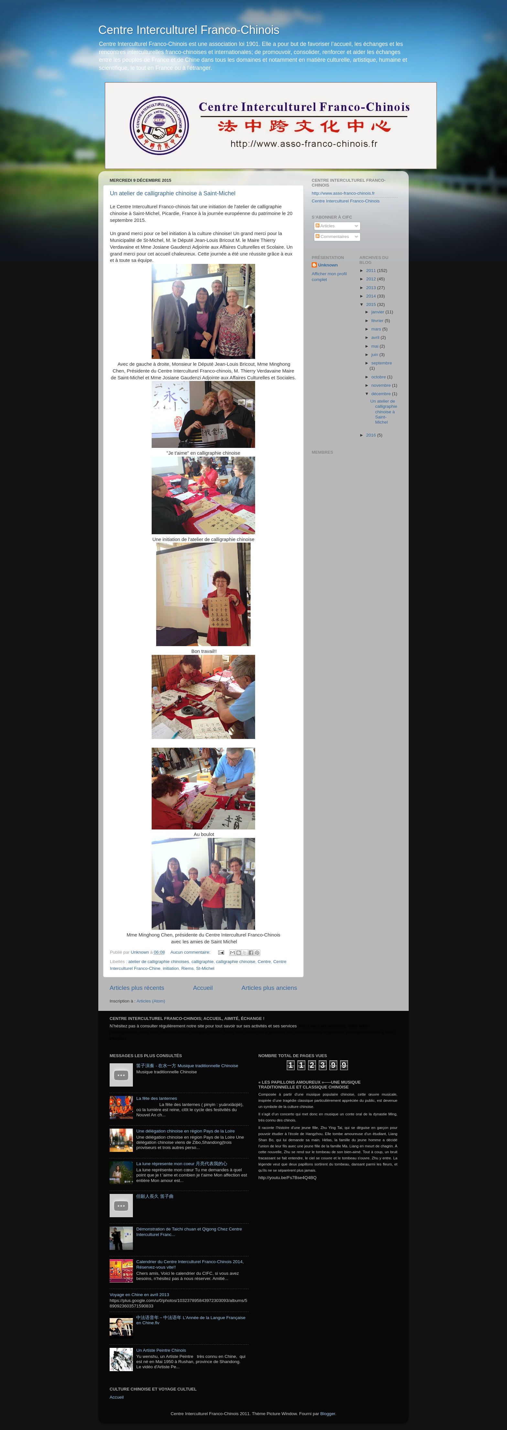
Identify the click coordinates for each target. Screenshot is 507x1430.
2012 (371, 278)
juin (376, 354)
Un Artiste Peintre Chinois (161, 1350)
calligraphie (202, 961)
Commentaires (332, 236)
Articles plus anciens (269, 987)
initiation (171, 968)
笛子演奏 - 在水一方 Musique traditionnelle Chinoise (187, 1065)
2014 (371, 296)
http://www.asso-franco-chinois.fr (343, 193)
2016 (371, 435)
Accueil (203, 987)
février (378, 320)
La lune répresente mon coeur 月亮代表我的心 (181, 1163)
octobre (379, 376)
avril (376, 337)
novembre (382, 385)
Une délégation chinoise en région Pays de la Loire (185, 1131)
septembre (382, 363)
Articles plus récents (137, 987)
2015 (371, 304)
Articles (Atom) (150, 1001)
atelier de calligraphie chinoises (158, 961)
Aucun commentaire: (191, 952)
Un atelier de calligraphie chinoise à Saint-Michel (172, 193)
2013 (371, 287)
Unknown (328, 265)
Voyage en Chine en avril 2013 (139, 1294)
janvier (379, 311)
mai (376, 346)
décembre (382, 393)
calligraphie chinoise (235, 961)
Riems (187, 968)
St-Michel (205, 968)
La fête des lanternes (156, 1098)
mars (377, 329)
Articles (325, 225)
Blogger (327, 1413)
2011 (371, 270)
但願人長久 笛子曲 (155, 1196)
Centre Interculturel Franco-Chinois (188, 30)
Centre (264, 961)
